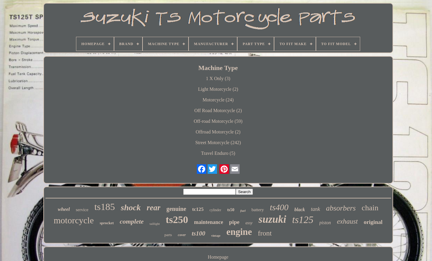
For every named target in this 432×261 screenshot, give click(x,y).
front (265, 233)
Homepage (218, 257)
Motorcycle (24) (217, 99)
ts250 (177, 219)
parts (168, 235)
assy (248, 223)
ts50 (230, 210)
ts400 (279, 207)
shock (131, 207)
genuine (176, 209)
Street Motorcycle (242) (218, 142)
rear (154, 207)
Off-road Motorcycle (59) (218, 121)
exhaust (347, 221)
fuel (243, 210)
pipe (234, 222)
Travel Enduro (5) (218, 153)
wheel (64, 209)
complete (132, 221)
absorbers (341, 208)
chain (370, 207)
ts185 (104, 206)
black (300, 209)
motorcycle (74, 220)
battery (257, 209)
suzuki (272, 219)
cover (182, 235)
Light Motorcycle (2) (218, 89)
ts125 (303, 219)
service (82, 209)
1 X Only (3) (218, 78)
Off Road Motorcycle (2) (218, 110)
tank (315, 209)
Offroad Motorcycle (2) (218, 131)
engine (239, 232)
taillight (155, 223)
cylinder (215, 210)
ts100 (198, 233)
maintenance (208, 222)
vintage (215, 235)
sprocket (107, 223)
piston (325, 222)
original (373, 222)
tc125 (198, 209)
